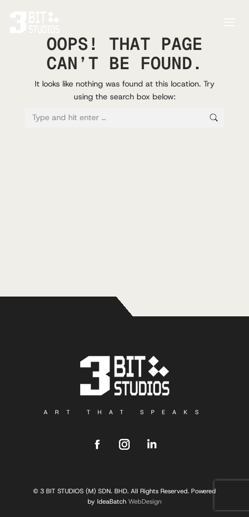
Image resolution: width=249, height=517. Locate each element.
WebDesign (144, 501)
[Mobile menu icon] (229, 22)
